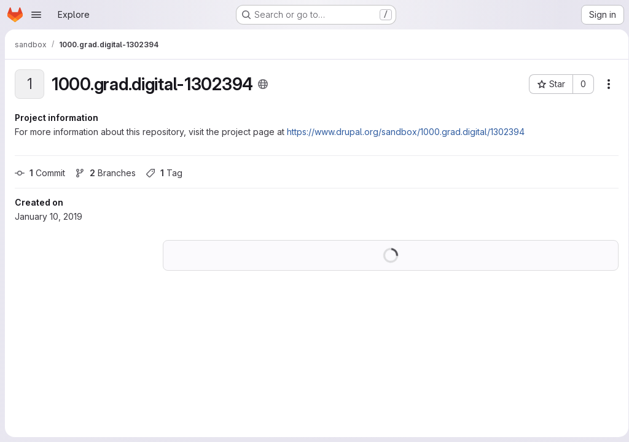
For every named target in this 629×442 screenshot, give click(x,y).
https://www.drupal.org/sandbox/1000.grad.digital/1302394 (406, 131)
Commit (40, 173)
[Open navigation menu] (36, 15)
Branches (105, 173)
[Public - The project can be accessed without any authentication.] (263, 84)
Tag (164, 173)
